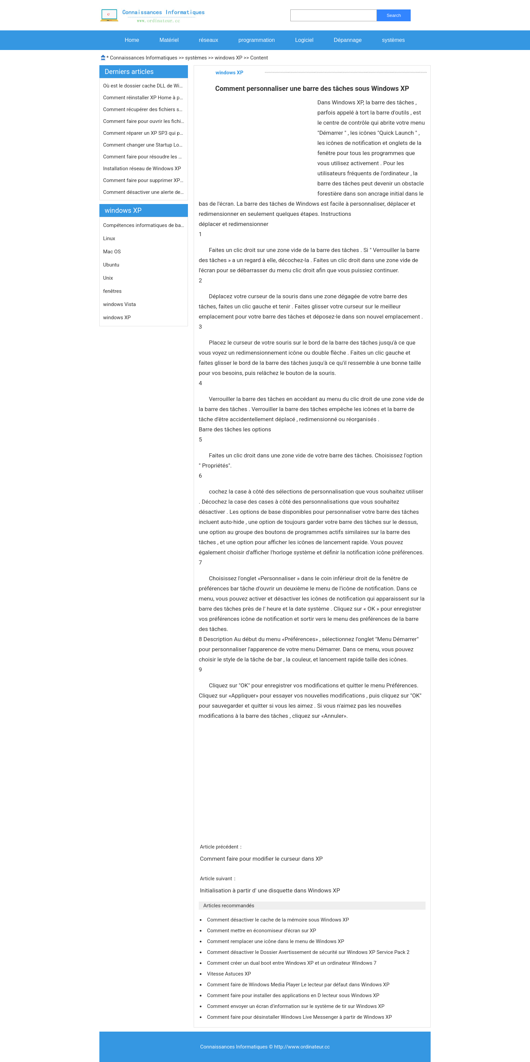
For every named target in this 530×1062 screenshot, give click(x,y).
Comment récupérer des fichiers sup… (143, 109)
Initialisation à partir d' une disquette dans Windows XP (270, 890)
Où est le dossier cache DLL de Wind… (143, 86)
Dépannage (348, 40)
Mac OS (112, 252)
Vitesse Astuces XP (229, 974)
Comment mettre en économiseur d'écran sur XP (262, 931)
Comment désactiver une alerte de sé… (143, 192)
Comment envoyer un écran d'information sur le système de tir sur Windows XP (296, 1006)
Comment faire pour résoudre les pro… (143, 157)
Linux (109, 238)
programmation (257, 40)
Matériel (169, 40)
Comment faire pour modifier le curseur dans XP (262, 858)
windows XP (228, 58)
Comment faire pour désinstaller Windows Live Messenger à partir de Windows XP (300, 1017)
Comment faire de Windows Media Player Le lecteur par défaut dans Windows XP (298, 985)
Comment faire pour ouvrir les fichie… (143, 121)
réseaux (208, 40)
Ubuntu (111, 265)
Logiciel (304, 40)
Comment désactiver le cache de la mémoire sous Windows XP (278, 920)
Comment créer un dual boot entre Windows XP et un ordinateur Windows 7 (292, 963)
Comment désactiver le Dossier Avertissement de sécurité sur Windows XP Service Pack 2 (309, 952)
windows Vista (119, 304)
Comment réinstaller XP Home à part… (143, 98)
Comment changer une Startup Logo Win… (143, 145)
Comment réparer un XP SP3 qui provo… (143, 133)
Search (394, 15)
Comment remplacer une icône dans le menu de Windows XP (276, 941)
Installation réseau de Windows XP (142, 169)
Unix (108, 278)
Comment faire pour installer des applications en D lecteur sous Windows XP (294, 995)
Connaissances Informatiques (143, 58)
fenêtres (112, 291)
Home (132, 40)
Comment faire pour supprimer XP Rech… (143, 180)
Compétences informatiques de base (143, 225)
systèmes (393, 40)
